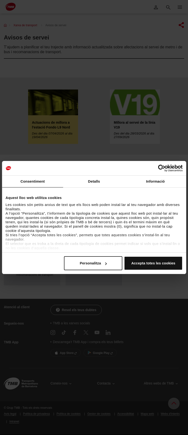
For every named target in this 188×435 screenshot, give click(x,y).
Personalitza (93, 263)
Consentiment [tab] (32, 181)
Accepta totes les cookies (153, 263)
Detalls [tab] (94, 181)
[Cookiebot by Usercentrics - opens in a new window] (161, 168)
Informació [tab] (155, 181)
